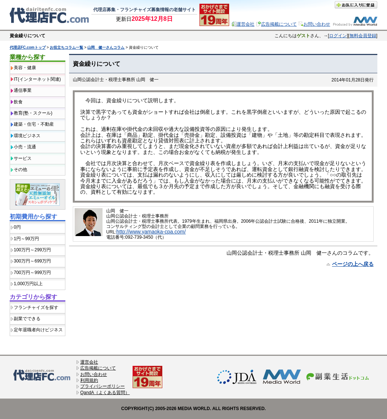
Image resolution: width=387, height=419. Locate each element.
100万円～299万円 (32, 249)
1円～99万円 (26, 238)
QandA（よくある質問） (105, 392)
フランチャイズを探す (36, 307)
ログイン (338, 35)
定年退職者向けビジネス (38, 329)
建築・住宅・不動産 (34, 124)
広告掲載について (279, 24)
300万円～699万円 (32, 261)
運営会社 (245, 24)
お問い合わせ (316, 24)
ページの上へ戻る (353, 264)
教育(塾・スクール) (33, 113)
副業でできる (27, 318)
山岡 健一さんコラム (105, 47)
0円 (17, 227)
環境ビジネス (27, 135)
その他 (20, 169)
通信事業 (23, 90)
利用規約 (89, 380)
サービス (23, 158)
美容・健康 (25, 67)
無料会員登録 (362, 35)
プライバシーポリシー (102, 386)
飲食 (18, 101)
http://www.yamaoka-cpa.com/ (151, 232)
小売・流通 (25, 146)
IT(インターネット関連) (37, 79)
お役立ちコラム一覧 (66, 47)
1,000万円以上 (28, 283)
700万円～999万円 (32, 272)
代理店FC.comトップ (28, 47)
